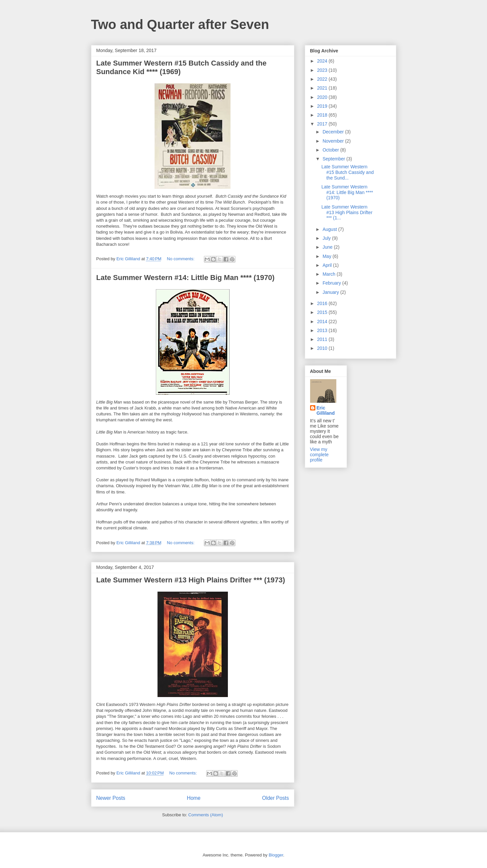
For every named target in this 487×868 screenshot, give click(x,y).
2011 (323, 339)
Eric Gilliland (326, 410)
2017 (323, 123)
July (327, 238)
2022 (323, 79)
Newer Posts (110, 798)
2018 (323, 115)
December (334, 131)
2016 (323, 303)
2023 (323, 70)
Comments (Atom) (205, 814)
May (327, 256)
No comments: (181, 258)
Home (194, 798)
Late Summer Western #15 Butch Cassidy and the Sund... (347, 172)
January (331, 292)
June (328, 247)
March (330, 274)
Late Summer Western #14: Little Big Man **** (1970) (185, 277)
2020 (323, 97)
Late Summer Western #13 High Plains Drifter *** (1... (346, 212)
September (334, 158)
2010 (323, 348)
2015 (323, 312)
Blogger (276, 855)
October (331, 150)
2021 (323, 88)
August (330, 229)
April (328, 265)
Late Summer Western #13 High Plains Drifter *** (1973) (190, 580)
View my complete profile (319, 454)
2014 (323, 321)
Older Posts (275, 798)
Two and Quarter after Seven (180, 24)
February (332, 283)
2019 (323, 106)
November (334, 141)
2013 (323, 330)
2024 (323, 61)
